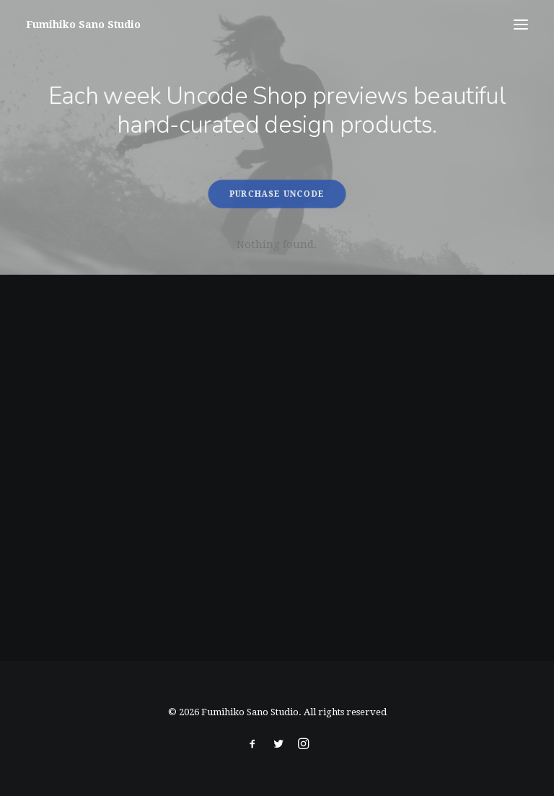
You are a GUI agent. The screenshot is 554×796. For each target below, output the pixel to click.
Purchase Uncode (277, 194)
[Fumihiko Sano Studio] (83, 24)
